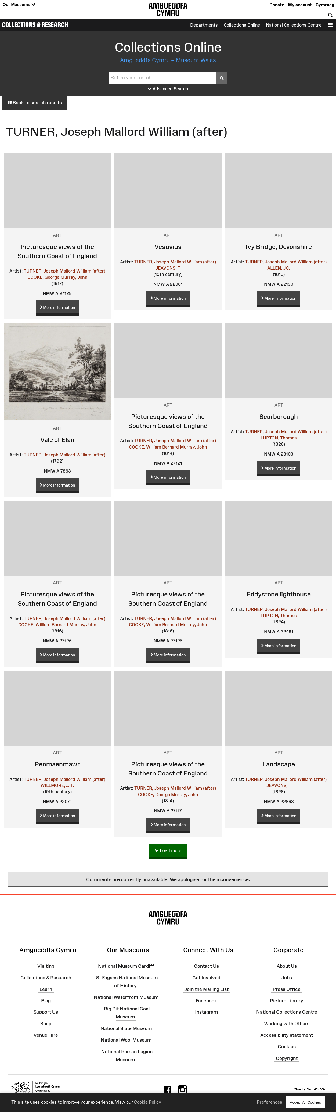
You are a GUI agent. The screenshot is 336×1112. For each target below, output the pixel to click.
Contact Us (206, 966)
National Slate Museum (126, 1028)
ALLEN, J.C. (278, 268)
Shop (45, 1023)
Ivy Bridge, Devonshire (278, 246)
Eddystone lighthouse (279, 594)
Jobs (286, 977)
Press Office (287, 989)
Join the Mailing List (206, 989)
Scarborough (278, 416)
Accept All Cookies (305, 1102)
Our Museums (19, 4)
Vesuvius (168, 246)
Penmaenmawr (57, 764)
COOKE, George (43, 277)
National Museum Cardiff (126, 966)
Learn (45, 989)
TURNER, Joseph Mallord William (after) (64, 271)
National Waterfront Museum (126, 997)
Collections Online (242, 25)
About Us (287, 966)
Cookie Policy (147, 1102)
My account (300, 4)
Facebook (206, 1000)
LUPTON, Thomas (279, 437)
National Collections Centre (293, 25)
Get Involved (206, 977)
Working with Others (286, 1023)
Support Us (46, 1012)
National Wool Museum (126, 1039)
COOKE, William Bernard (154, 447)
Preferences (269, 1102)
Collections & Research (35, 25)
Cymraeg (325, 4)
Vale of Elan (57, 439)
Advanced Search (168, 89)
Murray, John (73, 277)
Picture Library (286, 1000)
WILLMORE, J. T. (57, 785)
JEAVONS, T (168, 268)
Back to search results (35, 102)
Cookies (287, 1046)
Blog (46, 1000)
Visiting (45, 966)
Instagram (206, 1012)
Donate (276, 4)
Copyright (287, 1058)
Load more (168, 851)
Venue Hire (46, 1035)
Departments (204, 25)
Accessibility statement (286, 1035)
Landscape (278, 764)
